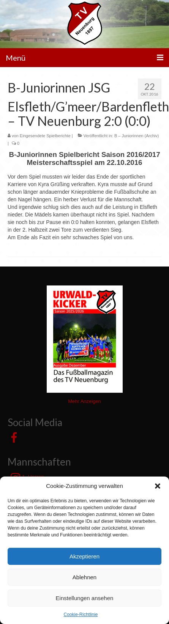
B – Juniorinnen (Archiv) (136, 135)
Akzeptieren (84, 556)
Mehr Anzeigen (84, 401)
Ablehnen (84, 577)
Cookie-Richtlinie (80, 614)
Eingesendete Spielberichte (45, 135)
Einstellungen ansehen (85, 598)
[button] (157, 486)
